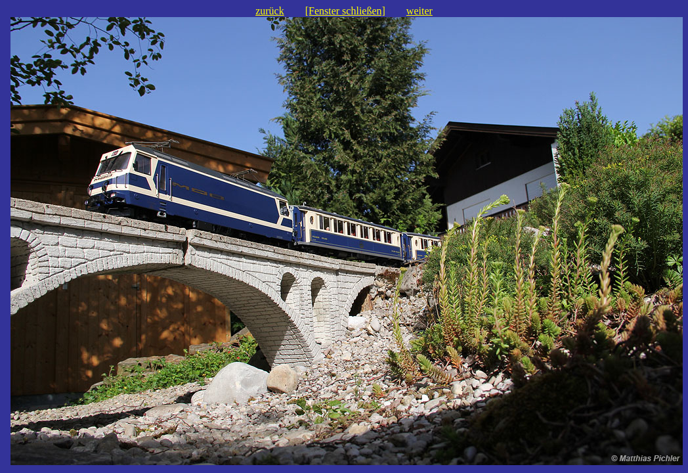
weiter (419, 10)
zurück (269, 10)
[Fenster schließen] (345, 10)
